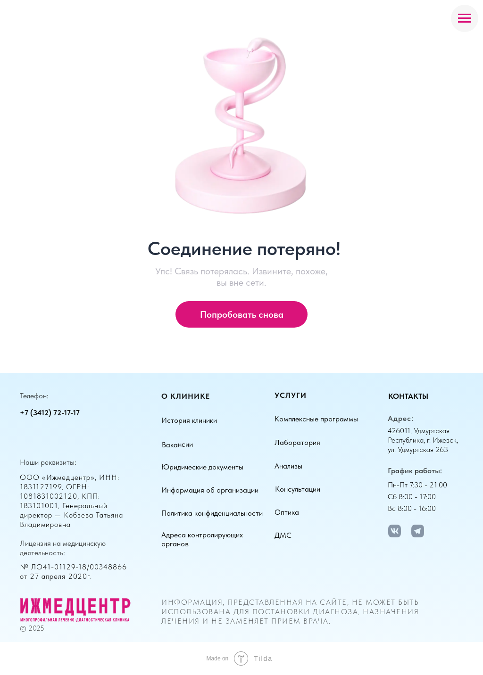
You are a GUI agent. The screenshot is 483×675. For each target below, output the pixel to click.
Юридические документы (202, 466)
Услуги (291, 395)
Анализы (288, 465)
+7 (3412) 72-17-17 (50, 412)
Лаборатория (297, 442)
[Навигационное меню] (464, 18)
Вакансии (177, 444)
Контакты (408, 396)
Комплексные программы (316, 418)
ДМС (283, 535)
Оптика (287, 512)
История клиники (189, 420)
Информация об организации (209, 490)
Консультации (297, 489)
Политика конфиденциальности (212, 513)
